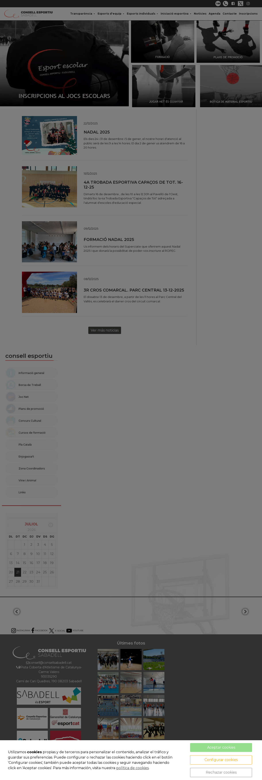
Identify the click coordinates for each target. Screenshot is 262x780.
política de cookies (132, 768)
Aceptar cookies (221, 747)
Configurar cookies (221, 760)
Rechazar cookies (221, 772)
